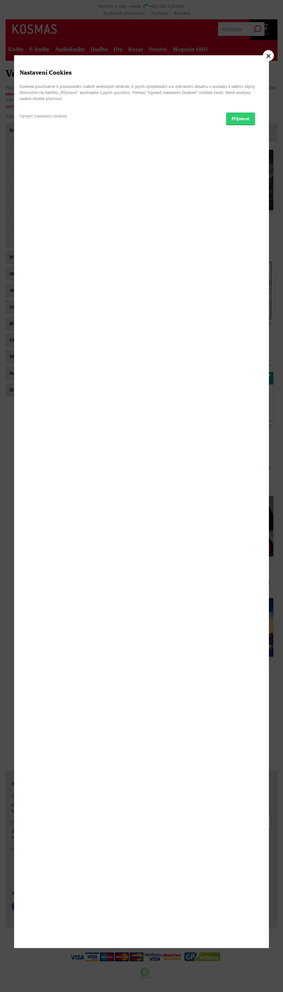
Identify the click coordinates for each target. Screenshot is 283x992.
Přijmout (241, 527)
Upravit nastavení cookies (43, 524)
